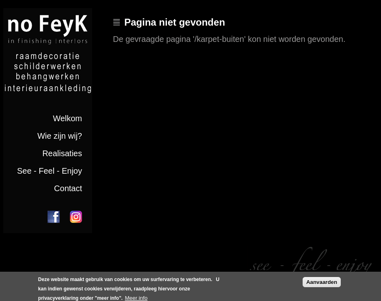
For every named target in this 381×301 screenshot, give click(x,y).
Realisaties (62, 153)
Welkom (67, 118)
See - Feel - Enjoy (49, 170)
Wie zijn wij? (59, 135)
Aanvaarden (321, 284)
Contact (68, 188)
